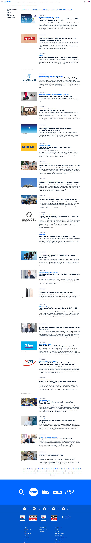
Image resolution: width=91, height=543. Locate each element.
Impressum (58, 527)
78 (80, 457)
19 (59, 453)
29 (24, 455)
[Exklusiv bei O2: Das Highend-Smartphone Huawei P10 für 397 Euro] (50, 232)
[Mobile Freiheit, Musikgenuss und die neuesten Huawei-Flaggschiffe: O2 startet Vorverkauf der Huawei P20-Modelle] (50, 92)
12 (44, 453)
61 (41, 457)
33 (33, 455)
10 (40, 453)
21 (64, 453)
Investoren (41, 2)
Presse (55, 2)
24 (71, 453)
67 (55, 457)
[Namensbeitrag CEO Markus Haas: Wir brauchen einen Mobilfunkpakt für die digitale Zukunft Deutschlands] (50, 319)
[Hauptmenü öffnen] (2, 2)
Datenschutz (58, 519)
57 (31, 457)
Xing (66, 493)
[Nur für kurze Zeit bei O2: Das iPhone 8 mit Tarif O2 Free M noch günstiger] (50, 285)
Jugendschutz (58, 523)
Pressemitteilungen (11, 17)
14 (48, 453)
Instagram (39, 493)
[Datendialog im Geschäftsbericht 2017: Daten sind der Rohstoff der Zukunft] (50, 108)
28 (80, 453)
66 (53, 457)
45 (62, 455)
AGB (56, 514)
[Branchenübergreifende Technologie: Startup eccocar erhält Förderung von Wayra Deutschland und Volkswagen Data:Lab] (50, 215)
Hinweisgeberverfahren (61, 521)
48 (69, 455)
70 (62, 457)
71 (64, 457)
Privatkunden (42, 512)
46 (64, 455)
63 (45, 457)
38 (45, 455)
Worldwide (41, 515)
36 (40, 455)
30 (26, 455)
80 (53, 460)
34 (36, 455)
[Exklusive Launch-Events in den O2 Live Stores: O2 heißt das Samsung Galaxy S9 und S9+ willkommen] (50, 196)
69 (60, 457)
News (59, 2)
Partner (46, 2)
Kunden (35, 2)
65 (50, 457)
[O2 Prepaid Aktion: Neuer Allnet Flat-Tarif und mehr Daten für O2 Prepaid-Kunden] (50, 301)
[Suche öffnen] (85, 2)
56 (29, 457)
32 (31, 455)
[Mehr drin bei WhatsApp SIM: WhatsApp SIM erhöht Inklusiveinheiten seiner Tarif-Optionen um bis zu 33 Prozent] (50, 371)
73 (69, 457)
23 (68, 453)
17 (55, 453)
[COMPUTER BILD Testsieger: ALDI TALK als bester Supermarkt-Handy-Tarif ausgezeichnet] (50, 145)
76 (76, 457)
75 (74, 457)
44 (59, 455)
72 (67, 457)
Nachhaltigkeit (29, 2)
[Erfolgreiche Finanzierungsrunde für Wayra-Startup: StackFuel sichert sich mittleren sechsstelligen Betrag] (50, 75)
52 (78, 455)
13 (46, 453)
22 (66, 453)
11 (42, 453)
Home (25, 512)
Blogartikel (9, 12)
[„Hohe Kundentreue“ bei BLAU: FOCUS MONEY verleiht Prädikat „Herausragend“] (50, 336)
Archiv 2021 (35, 5)
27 (78, 453)
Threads (49, 493)
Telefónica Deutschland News (26, 5)
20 (61, 453)
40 (50, 455)
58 (34, 457)
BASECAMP (58, 512)
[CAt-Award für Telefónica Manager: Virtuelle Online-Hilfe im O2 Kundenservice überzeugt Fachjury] (50, 408)
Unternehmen (18, 2)
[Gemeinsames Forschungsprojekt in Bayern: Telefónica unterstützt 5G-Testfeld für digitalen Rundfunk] (50, 179)
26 (76, 453)
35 (38, 455)
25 (73, 453)
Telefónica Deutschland (16, 5)
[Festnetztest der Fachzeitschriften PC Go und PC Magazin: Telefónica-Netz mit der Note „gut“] (50, 442)
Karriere (50, 2)
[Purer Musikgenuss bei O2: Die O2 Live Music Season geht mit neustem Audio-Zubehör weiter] (50, 389)
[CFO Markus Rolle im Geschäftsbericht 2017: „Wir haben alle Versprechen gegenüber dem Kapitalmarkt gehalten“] (50, 268)
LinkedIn (29, 493)
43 (57, 455)
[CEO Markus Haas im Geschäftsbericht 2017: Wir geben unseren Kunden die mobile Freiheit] (50, 425)
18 (57, 453)
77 (78, 457)
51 (76, 455)
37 (43, 455)
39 (48, 455)
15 (51, 453)
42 (55, 455)
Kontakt (57, 515)
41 (52, 455)
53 (81, 455)
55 (26, 457)
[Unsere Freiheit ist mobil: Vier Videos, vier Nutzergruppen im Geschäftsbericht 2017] (50, 162)
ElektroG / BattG (59, 517)
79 (51, 460)
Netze (24, 2)
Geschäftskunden (43, 514)
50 (74, 455)
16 (53, 453)
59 (36, 457)
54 (24, 457)
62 (43, 457)
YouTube (58, 493)
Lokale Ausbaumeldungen (11, 15)
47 (66, 455)
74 (71, 457)
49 (71, 455)
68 (57, 457)
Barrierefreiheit (59, 525)
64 (48, 457)
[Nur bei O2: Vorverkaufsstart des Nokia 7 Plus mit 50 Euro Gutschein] (50, 58)
